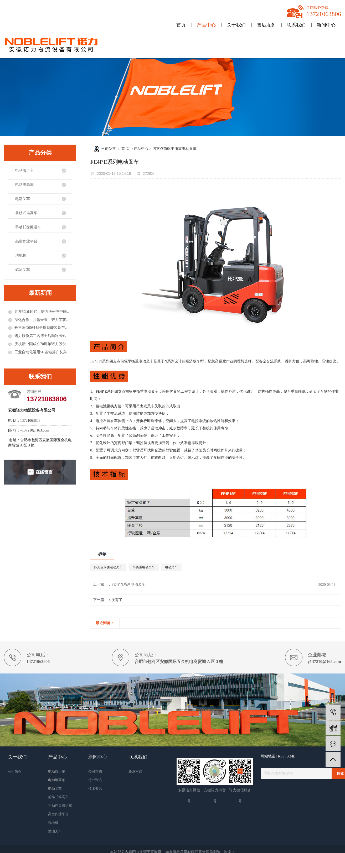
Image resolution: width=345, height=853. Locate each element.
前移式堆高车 (26, 213)
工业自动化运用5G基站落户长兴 (40, 352)
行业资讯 (95, 780)
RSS (281, 756)
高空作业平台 (26, 241)
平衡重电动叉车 (144, 567)
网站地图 (268, 756)
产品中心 (206, 25)
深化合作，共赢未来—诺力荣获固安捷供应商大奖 (43, 320)
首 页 (125, 149)
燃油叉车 (22, 270)
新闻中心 (326, 25)
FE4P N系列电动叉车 (128, 584)
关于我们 (236, 25)
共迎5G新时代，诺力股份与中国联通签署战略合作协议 (43, 312)
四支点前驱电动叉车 (108, 567)
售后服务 (266, 25)
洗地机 (20, 255)
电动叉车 (22, 199)
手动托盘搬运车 (28, 227)
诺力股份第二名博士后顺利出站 (40, 336)
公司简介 (15, 771)
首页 (181, 25)
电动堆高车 (24, 185)
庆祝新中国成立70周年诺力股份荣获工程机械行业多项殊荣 (43, 344)
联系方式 (135, 771)
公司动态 (95, 771)
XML (291, 756)
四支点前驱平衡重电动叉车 (174, 149)
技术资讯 (95, 789)
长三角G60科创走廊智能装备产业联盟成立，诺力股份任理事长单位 (43, 328)
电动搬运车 (24, 170)
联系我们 (296, 25)
